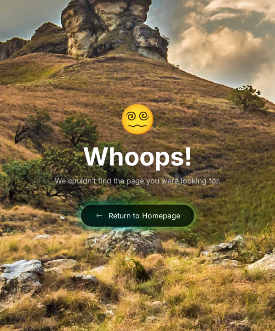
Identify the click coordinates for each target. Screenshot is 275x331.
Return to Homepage (137, 215)
